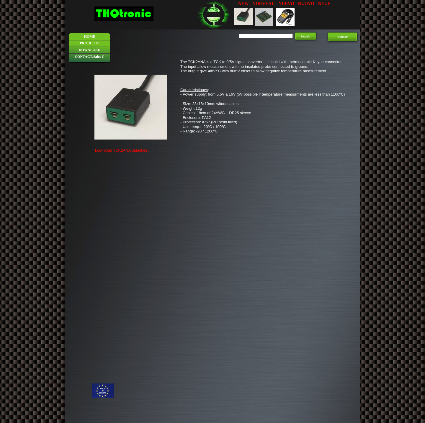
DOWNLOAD (89, 50)
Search (305, 36)
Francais (342, 37)
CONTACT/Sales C (89, 57)
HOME (89, 37)
